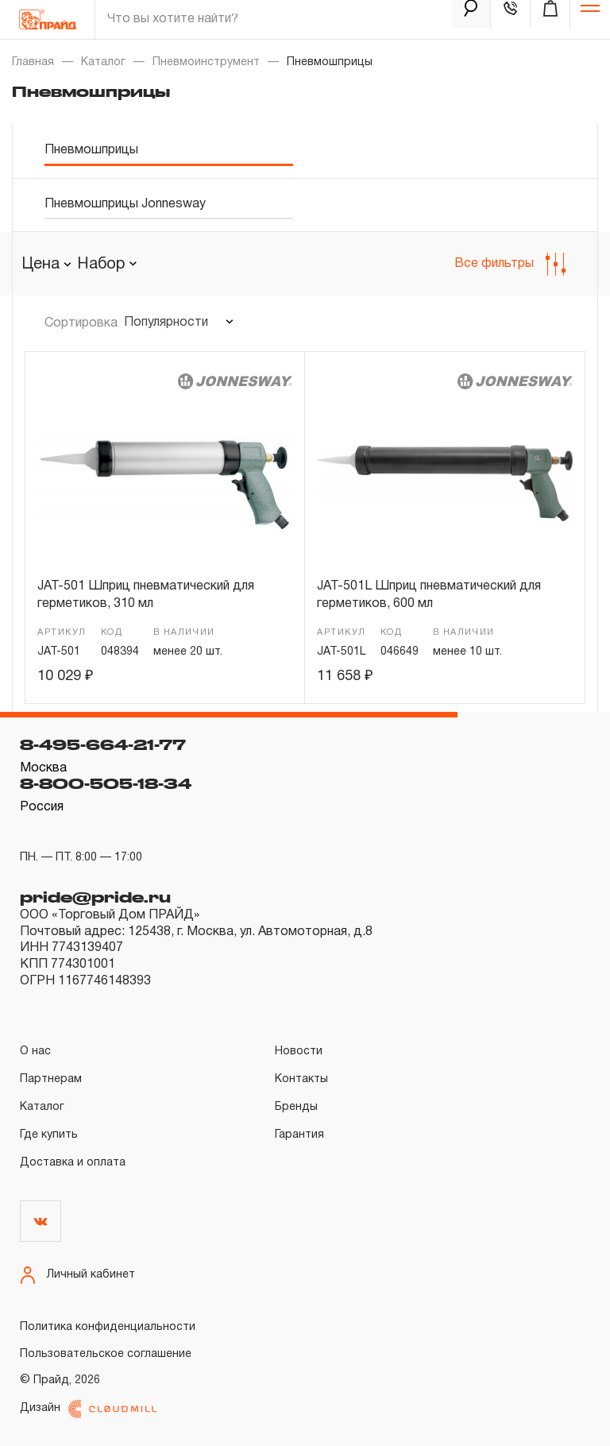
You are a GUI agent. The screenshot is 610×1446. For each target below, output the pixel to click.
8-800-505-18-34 (105, 783)
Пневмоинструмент (206, 62)
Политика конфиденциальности (107, 1327)
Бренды (296, 1107)
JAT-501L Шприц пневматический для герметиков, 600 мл (429, 595)
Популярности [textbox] (166, 322)
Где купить (49, 1135)
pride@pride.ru (95, 897)
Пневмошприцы (91, 150)
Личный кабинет (77, 1275)
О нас (35, 1051)
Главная (33, 62)
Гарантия (299, 1135)
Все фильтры (510, 264)
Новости (298, 1051)
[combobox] (107, 264)
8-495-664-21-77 (103, 744)
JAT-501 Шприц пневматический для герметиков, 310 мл (145, 595)
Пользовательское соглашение (105, 1354)
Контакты (301, 1079)
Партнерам (51, 1079)
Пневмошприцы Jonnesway (125, 204)
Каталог (103, 62)
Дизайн (88, 1409)
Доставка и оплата (72, 1163)
